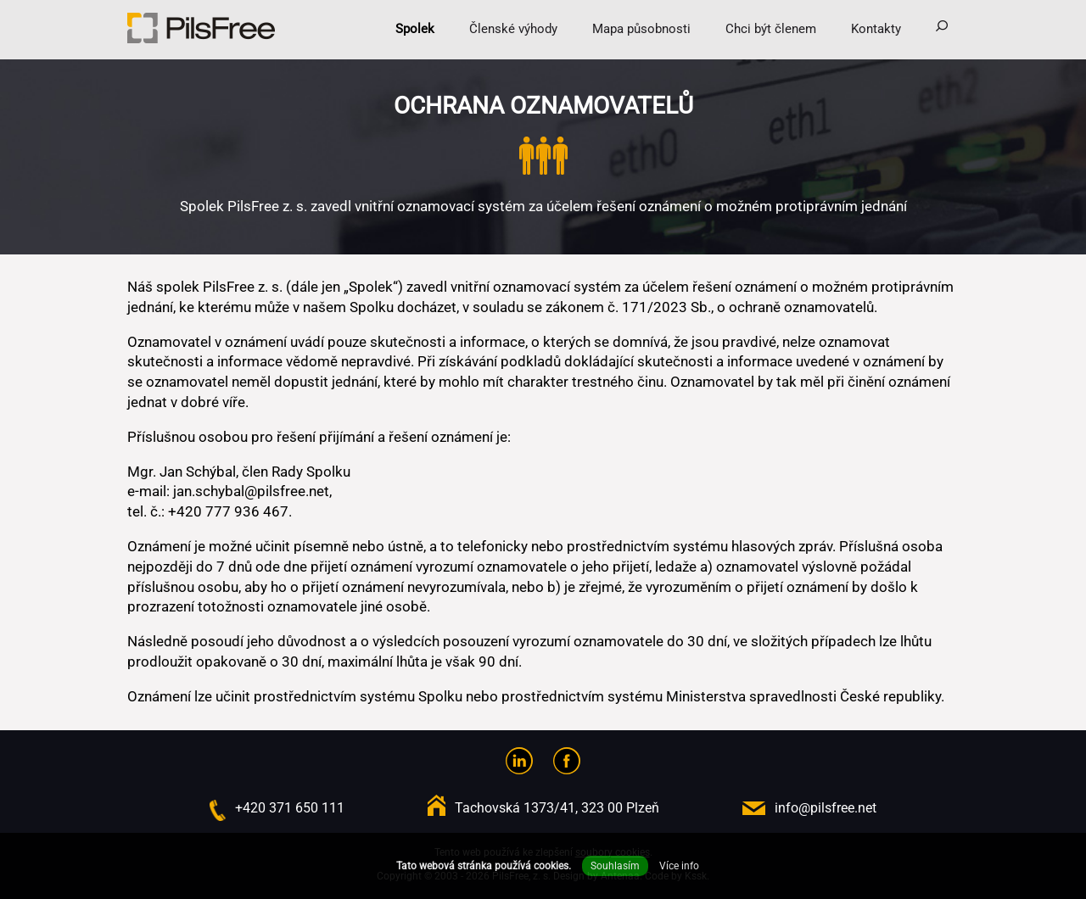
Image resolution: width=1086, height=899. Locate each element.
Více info (679, 866)
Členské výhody (513, 28)
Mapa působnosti (641, 28)
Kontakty (876, 28)
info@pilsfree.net (825, 808)
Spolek (414, 28)
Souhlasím (615, 866)
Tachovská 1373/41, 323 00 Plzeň (557, 808)
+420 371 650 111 (289, 808)
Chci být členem (770, 28)
